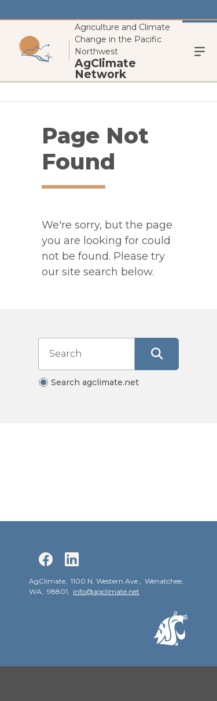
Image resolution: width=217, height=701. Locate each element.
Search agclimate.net (95, 382)
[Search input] (86, 354)
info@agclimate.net (106, 591)
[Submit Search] (157, 354)
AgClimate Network (105, 69)
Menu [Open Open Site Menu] (199, 50)
